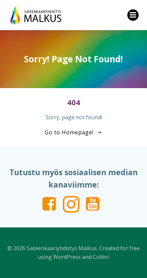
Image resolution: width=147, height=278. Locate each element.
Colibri (101, 257)
